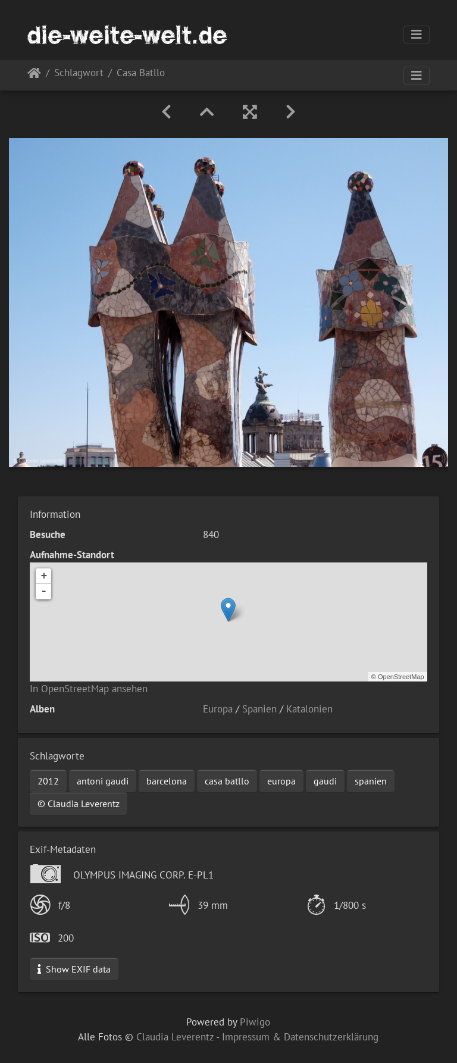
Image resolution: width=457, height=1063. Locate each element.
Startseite (34, 75)
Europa (218, 708)
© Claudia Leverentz (78, 803)
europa (281, 781)
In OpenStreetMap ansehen (89, 688)
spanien (371, 781)
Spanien (259, 708)
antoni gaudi (103, 781)
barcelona (166, 781)
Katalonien (309, 708)
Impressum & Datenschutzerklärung (300, 1036)
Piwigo (255, 1021)
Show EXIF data (74, 969)
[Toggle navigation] (416, 34)
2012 (48, 781)
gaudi (325, 781)
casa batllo (227, 781)
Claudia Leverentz (175, 1036)
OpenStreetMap (401, 676)
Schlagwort (79, 73)
